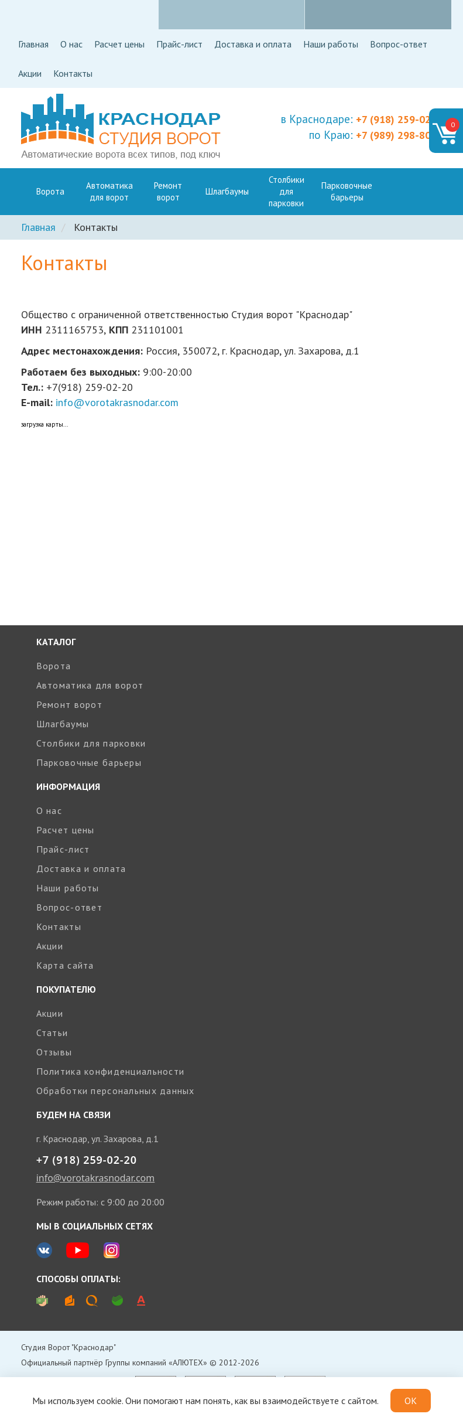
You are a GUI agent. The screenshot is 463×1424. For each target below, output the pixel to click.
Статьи (52, 1032)
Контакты (72, 73)
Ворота (50, 191)
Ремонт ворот (168, 191)
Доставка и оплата (252, 44)
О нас (71, 44)
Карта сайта (65, 965)
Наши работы (330, 44)
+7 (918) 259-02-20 (86, 1160)
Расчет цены (119, 44)
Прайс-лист (179, 44)
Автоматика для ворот (109, 191)
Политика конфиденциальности (110, 1071)
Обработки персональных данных (115, 1090)
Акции (30, 73)
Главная (33, 44)
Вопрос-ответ (398, 44)
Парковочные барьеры (346, 191)
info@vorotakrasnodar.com (117, 402)
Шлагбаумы (227, 191)
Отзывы (54, 1052)
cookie (109, 1400)
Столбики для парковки (286, 191)
